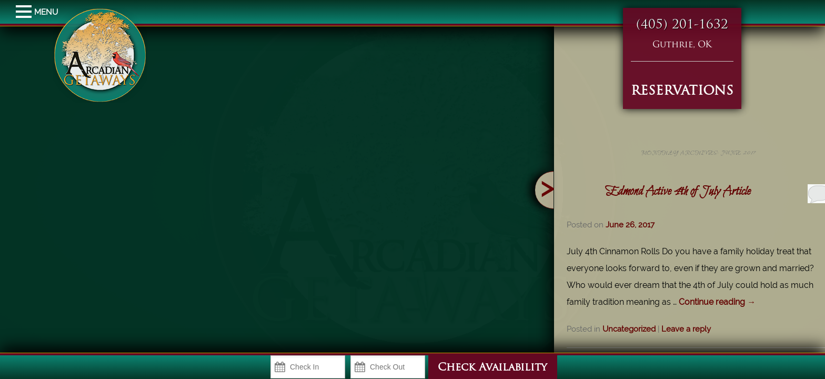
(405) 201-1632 (682, 25)
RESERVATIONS (682, 91)
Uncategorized (661, 329)
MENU (25, 12)
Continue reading (749, 302)
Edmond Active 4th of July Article (710, 191)
